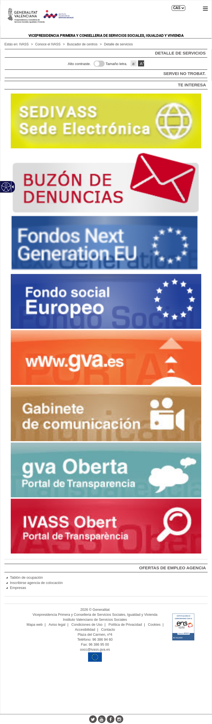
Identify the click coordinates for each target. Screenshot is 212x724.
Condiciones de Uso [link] (87, 625)
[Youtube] (101, 719)
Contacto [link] (108, 630)
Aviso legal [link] (57, 625)
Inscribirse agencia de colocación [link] (36, 583)
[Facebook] (110, 719)
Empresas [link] (18, 588)
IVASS (23, 44)
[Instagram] (119, 719)
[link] (106, 121)
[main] (106, 65)
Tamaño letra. (116, 64)
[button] (205, 8)
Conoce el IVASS (48, 44)
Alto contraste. (79, 64)
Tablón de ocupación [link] (26, 577)
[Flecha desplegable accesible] (12, 186)
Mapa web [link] (34, 625)
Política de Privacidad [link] (125, 625)
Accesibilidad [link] (85, 630)
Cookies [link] (154, 625)
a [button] (134, 63)
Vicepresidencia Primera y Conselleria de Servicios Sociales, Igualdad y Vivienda (106, 35)
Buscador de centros (82, 44)
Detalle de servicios (118, 44)
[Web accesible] (6, 187)
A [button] (142, 63)
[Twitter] (92, 719)
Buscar (193, 8)
